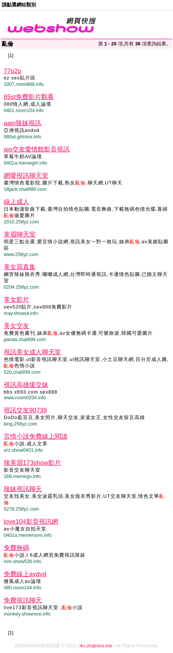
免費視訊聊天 (23, 600)
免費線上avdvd (25, 574)
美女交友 (16, 325)
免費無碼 (16, 547)
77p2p (12, 71)
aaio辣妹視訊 (22, 123)
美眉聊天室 (20, 234)
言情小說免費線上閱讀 (35, 436)
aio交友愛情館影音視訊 (37, 149)
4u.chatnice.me (96, 646)
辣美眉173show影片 (32, 462)
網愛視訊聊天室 (26, 175)
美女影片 (16, 299)
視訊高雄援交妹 (26, 384)
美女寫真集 (20, 267)
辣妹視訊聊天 (23, 489)
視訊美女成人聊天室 (32, 352)
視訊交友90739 (25, 410)
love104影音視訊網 (31, 521)
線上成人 (16, 201)
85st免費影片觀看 (29, 96)
